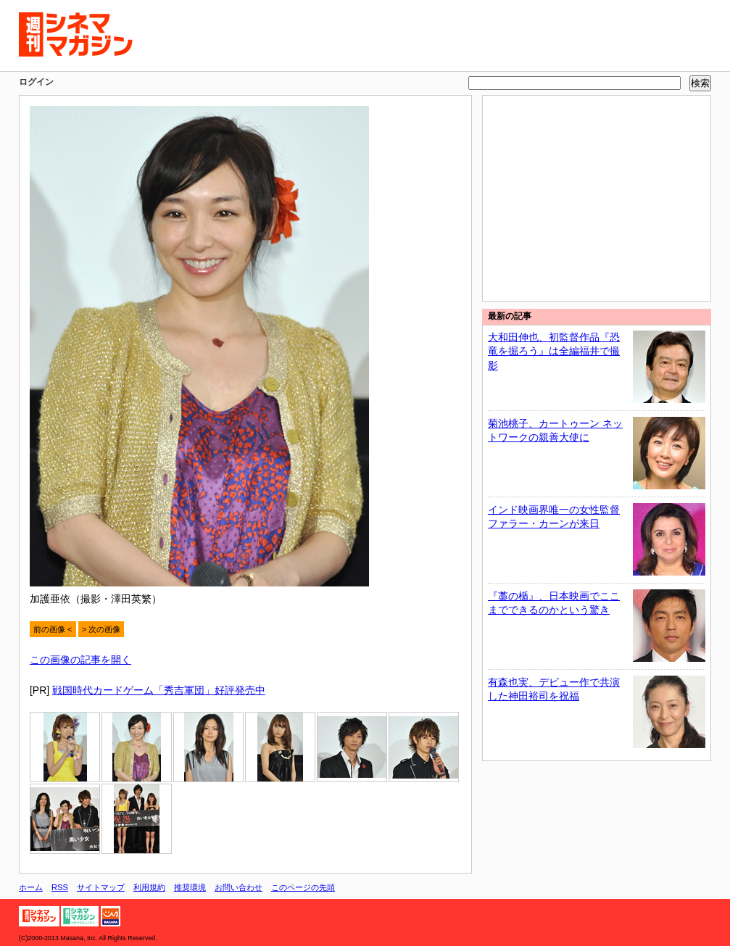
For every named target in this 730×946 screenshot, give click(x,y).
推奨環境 (190, 887)
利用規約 (149, 887)
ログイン (36, 82)
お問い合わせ (238, 887)
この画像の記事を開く (80, 659)
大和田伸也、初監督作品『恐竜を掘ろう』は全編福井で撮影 (554, 351)
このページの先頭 (303, 887)
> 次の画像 (101, 629)
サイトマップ (101, 887)
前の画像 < (52, 629)
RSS (59, 887)
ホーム (31, 887)
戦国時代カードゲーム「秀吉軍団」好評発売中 (158, 690)
